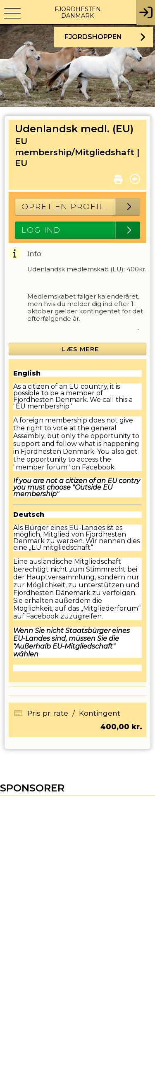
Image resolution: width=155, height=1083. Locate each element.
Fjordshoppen (93, 37)
